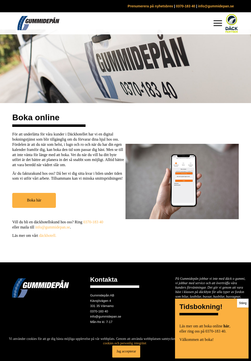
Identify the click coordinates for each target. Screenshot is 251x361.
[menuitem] (216, 23)
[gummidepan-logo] (38, 23)
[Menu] (216, 23)
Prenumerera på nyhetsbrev (150, 6)
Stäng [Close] (243, 118)
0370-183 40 (185, 6)
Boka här (34, 200)
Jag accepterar (126, 351)
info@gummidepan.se (216, 6)
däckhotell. (47, 235)
